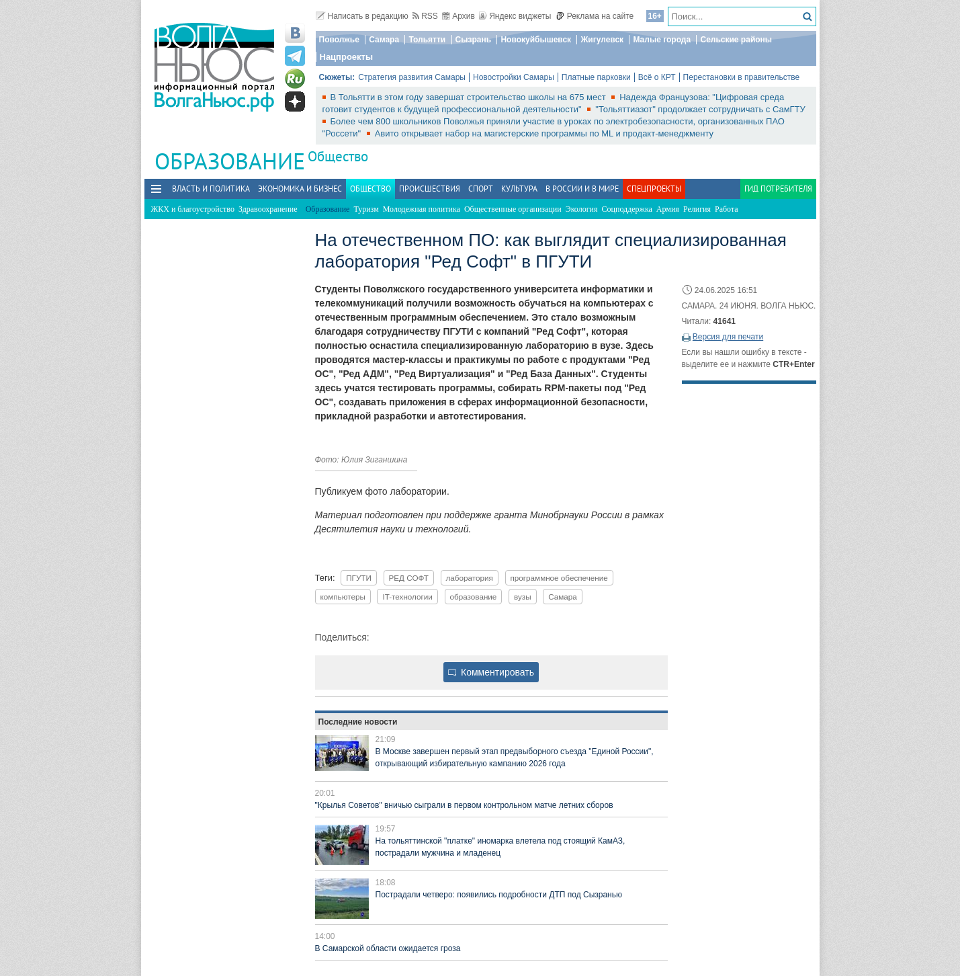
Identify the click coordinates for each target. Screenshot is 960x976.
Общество (338, 156)
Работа (726, 209)
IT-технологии (407, 596)
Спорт (480, 189)
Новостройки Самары (513, 77)
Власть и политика (211, 189)
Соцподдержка (627, 209)
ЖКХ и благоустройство (192, 209)
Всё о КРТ (657, 77)
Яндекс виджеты (515, 16)
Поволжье (339, 39)
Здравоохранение (268, 209)
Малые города (662, 39)
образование (473, 596)
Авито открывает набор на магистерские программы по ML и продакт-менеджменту (544, 133)
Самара (384, 39)
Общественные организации (513, 209)
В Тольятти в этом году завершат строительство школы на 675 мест (470, 97)
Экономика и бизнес (300, 189)
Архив (458, 16)
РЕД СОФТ (409, 577)
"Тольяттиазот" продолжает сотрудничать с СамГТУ (700, 109)
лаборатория (469, 577)
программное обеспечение (559, 577)
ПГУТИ (359, 577)
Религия (697, 209)
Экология (582, 209)
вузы (522, 596)
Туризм (365, 209)
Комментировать (491, 672)
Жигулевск (601, 39)
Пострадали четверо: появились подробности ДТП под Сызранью (499, 894)
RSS (425, 16)
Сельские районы (736, 39)
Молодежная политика (421, 209)
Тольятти (426, 39)
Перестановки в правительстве (741, 77)
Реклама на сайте (595, 16)
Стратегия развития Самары (412, 77)
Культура (519, 189)
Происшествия (429, 189)
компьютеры (342, 596)
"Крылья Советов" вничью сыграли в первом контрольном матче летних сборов (464, 805)
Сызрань (473, 39)
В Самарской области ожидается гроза (388, 948)
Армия (667, 209)
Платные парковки (596, 77)
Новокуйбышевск (535, 39)
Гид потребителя (778, 189)
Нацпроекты (347, 57)
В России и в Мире (582, 189)
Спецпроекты (654, 189)
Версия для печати (728, 336)
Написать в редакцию (362, 16)
